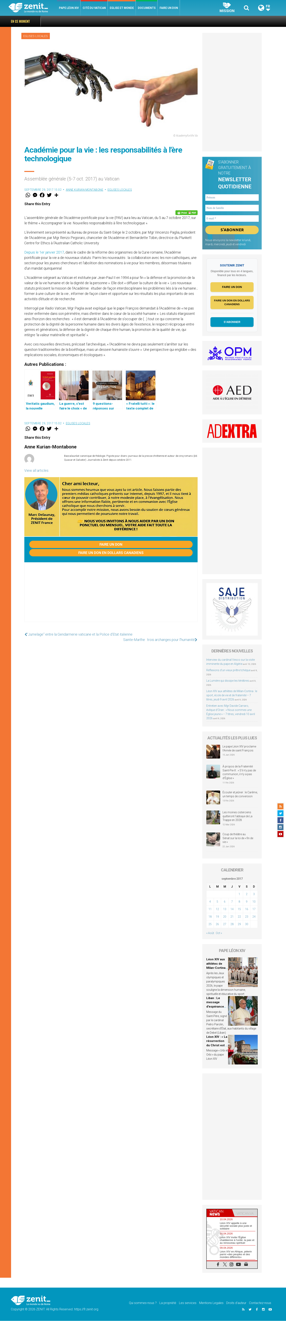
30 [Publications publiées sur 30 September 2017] (246, 924)
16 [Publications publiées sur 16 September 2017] (246, 909)
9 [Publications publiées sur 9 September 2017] (246, 901)
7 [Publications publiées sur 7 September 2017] (232, 901)
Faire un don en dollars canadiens (111, 553)
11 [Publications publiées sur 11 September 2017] (210, 909)
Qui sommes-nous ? (143, 1303)
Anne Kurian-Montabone (84, 189)
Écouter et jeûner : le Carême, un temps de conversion (240, 794)
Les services (187, 1303)
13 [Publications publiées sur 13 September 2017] (224, 909)
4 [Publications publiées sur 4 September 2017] (210, 901)
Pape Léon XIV (69, 7)
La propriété (167, 1303)
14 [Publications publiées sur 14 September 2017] (232, 909)
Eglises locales (35, 36)
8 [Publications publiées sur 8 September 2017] (239, 901)
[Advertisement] (111, 596)
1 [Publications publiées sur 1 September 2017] (239, 894)
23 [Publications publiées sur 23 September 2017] (246, 916)
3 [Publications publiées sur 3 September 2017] (254, 894)
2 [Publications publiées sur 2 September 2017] (246, 894)
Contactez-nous (260, 1303)
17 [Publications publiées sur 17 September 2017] (254, 909)
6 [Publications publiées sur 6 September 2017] (224, 901)
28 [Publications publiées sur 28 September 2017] (232, 924)
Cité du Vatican (94, 7)
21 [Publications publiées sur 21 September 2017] (232, 916)
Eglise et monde (122, 7)
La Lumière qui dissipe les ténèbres (227, 680)
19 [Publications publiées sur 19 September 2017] (217, 916)
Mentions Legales (211, 1303)
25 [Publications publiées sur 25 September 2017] (210, 924)
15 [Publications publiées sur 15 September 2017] (239, 909)
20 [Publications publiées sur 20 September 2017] (224, 916)
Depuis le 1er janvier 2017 (44, 252)
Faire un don (169, 7)
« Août (210, 933)
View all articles (36, 470)
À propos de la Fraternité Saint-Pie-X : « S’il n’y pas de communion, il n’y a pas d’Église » (239, 772)
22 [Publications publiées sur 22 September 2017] (239, 916)
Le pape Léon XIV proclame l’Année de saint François (239, 748)
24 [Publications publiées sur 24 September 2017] (254, 916)
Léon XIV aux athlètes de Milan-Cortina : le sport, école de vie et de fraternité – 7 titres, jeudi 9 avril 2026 (231, 695)
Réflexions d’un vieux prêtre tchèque (228, 670)
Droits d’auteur (236, 1303)
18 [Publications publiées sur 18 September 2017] (210, 916)
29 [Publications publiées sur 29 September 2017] (239, 924)
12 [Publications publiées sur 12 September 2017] (217, 909)
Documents (147, 7)
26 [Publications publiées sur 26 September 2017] (217, 924)
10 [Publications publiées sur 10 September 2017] (254, 901)
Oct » (219, 933)
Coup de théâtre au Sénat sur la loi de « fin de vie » (238, 838)
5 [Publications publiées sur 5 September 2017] (217, 901)
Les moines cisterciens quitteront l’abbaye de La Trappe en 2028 (237, 816)
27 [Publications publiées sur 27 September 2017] (224, 924)
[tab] (219, 1212)
